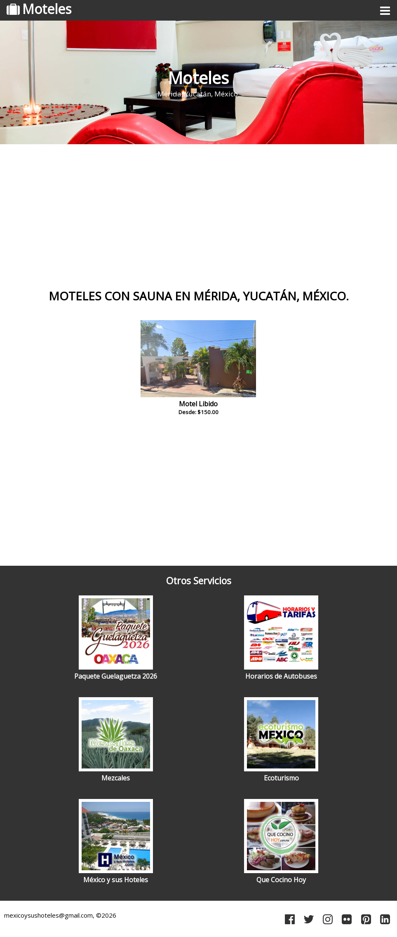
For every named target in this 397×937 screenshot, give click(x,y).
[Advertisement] (198, 212)
